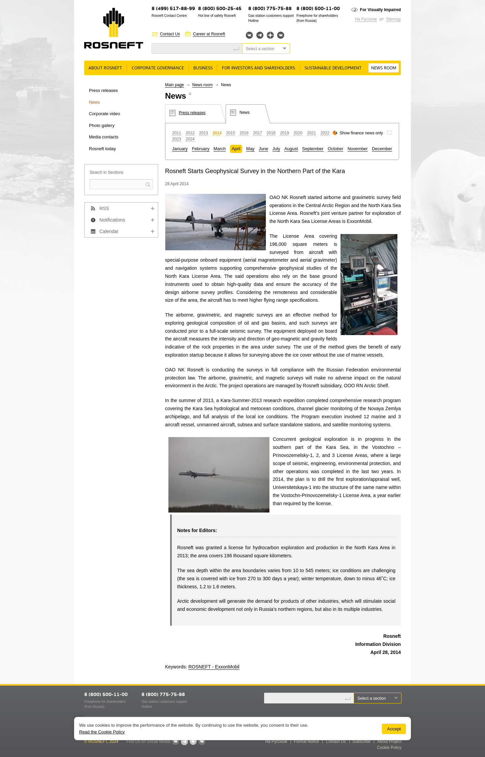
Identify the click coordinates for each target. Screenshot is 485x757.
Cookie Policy (389, 747)
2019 (284, 133)
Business (203, 68)
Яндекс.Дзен (270, 35)
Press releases (103, 90)
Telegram (259, 35)
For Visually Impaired (380, 9)
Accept (394, 728)
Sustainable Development (332, 68)
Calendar (109, 231)
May (250, 148)
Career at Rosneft (209, 34)
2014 (217, 133)
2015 (230, 133)
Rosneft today (102, 148)
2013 (203, 133)
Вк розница (280, 35)
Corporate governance (158, 68)
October (335, 148)
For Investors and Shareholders (258, 68)
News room (383, 68)
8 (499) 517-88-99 (173, 8)
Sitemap (393, 19)
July (276, 148)
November (358, 148)
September (313, 148)
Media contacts (103, 136)
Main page (174, 85)
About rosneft (105, 68)
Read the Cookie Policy (102, 731)
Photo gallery (102, 125)
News (94, 102)
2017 (257, 133)
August (291, 148)
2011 (176, 133)
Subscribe (361, 741)
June (263, 148)
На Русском (366, 19)
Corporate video (104, 113)
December (382, 148)
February (200, 148)
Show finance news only (361, 133)
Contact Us (170, 34)
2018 (271, 133)
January (180, 148)
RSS (104, 208)
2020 (297, 133)
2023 (176, 139)
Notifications (112, 220)
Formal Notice (306, 741)
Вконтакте (249, 35)
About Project (389, 741)
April (236, 148)
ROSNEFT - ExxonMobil (213, 666)
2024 (190, 139)
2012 (190, 133)
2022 (325, 133)
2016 (244, 133)
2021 (311, 133)
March (220, 148)
